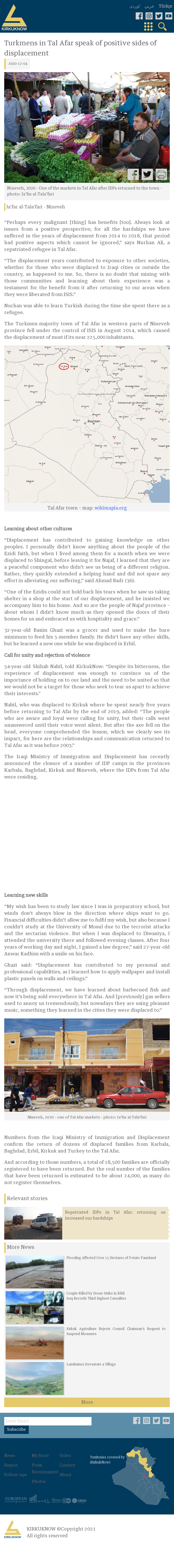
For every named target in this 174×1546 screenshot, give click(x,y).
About (65, 1475)
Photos (39, 1482)
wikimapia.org (111, 508)
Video (65, 1456)
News (9, 1456)
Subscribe (16, 1430)
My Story (40, 1456)
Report (11, 1465)
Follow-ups (15, 1475)
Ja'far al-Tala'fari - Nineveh (35, 207)
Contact (67, 1465)
